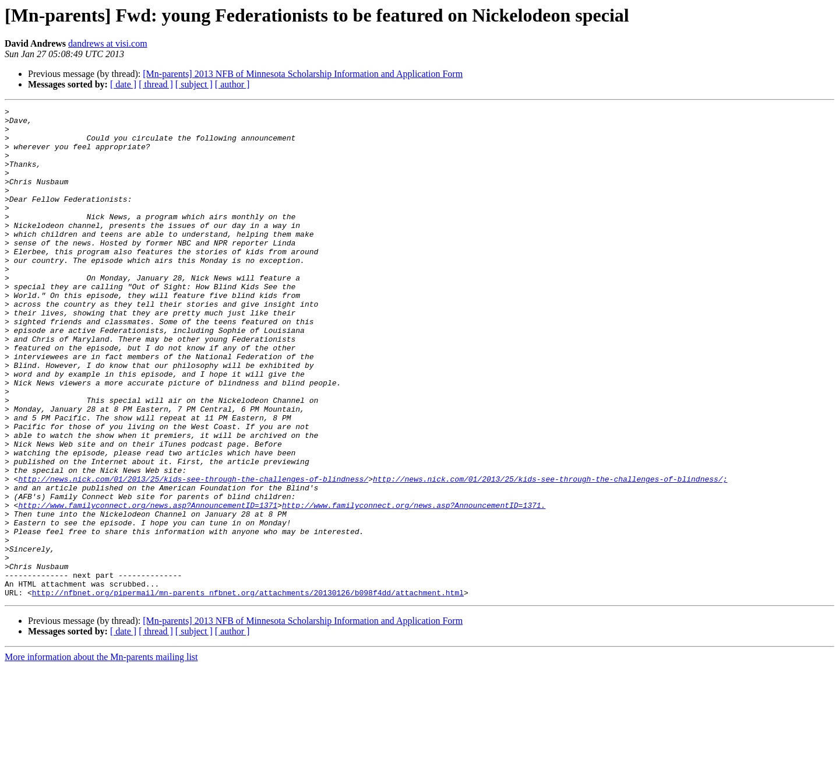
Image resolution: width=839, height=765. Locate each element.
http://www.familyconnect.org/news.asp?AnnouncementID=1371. (413, 585)
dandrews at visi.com (107, 43)
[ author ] (232, 84)
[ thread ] (156, 84)
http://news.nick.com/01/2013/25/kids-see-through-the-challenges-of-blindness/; (550, 554)
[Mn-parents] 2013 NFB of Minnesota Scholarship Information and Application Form (303, 74)
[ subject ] (194, 84)
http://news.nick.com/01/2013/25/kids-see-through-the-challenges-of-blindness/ (193, 554)
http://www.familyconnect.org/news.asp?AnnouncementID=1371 (147, 585)
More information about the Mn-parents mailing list (101, 755)
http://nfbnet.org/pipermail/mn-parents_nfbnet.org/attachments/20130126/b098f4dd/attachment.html (248, 690)
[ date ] (123, 84)
